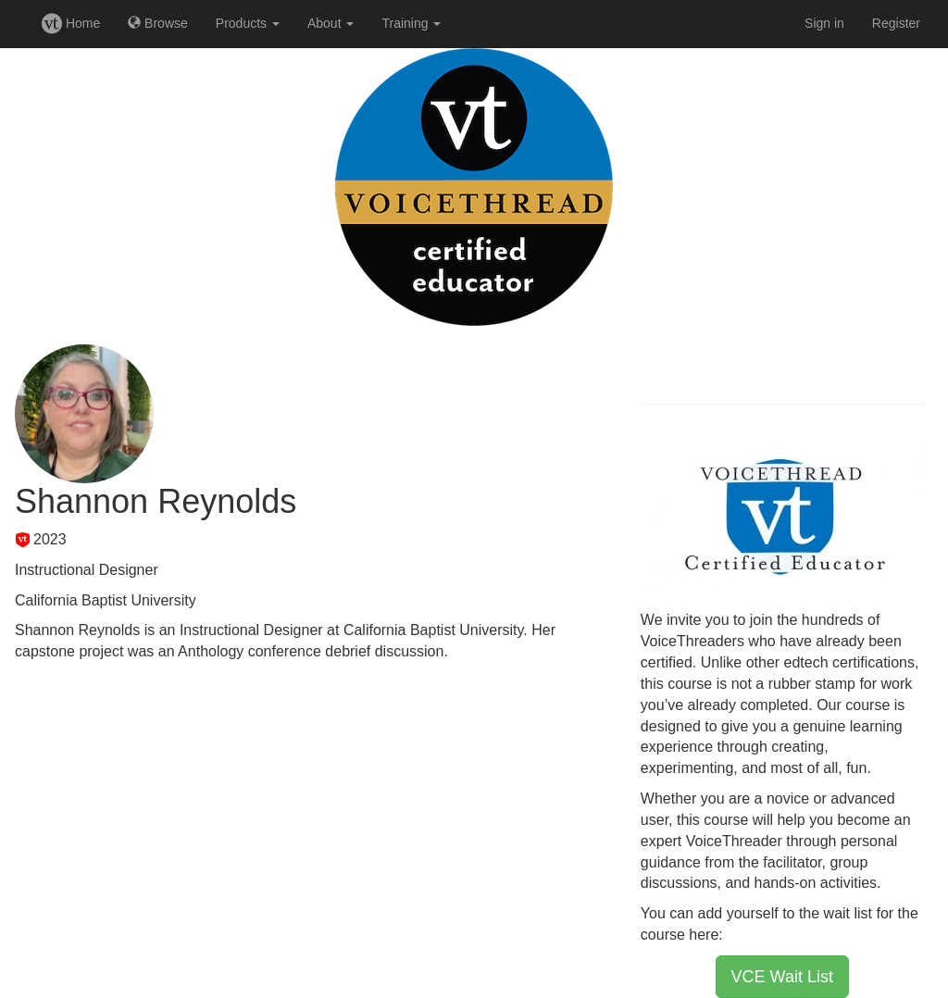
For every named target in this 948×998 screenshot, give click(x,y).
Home (71, 23)
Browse (158, 23)
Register (896, 23)
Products (248, 23)
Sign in (824, 23)
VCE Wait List (782, 976)
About (330, 23)
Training (411, 23)
